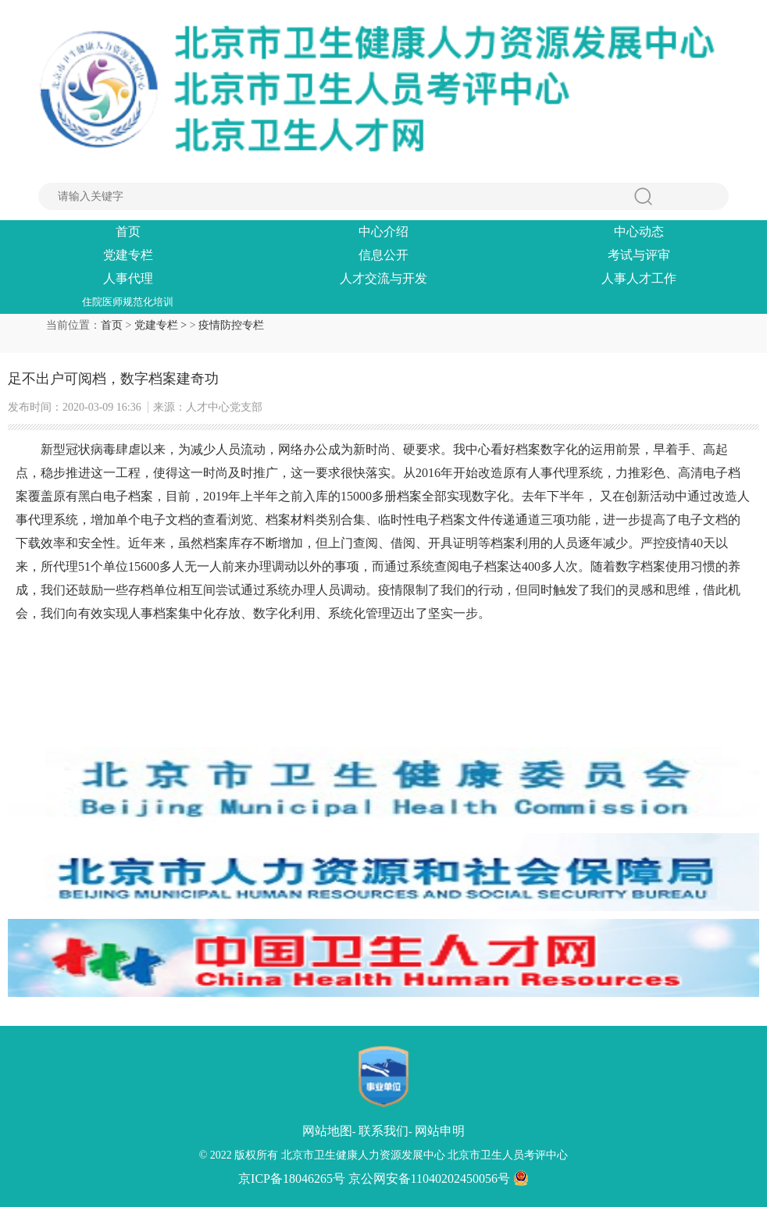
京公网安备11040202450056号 (438, 1178)
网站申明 (440, 1131)
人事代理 (128, 278)
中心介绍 (383, 231)
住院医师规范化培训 (127, 302)
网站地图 (327, 1131)
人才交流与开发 (383, 278)
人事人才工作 (638, 278)
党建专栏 (128, 255)
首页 (128, 231)
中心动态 (639, 231)
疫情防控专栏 (231, 325)
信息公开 (383, 255)
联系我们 (383, 1131)
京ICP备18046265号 (291, 1178)
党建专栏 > (162, 325)
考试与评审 (639, 255)
